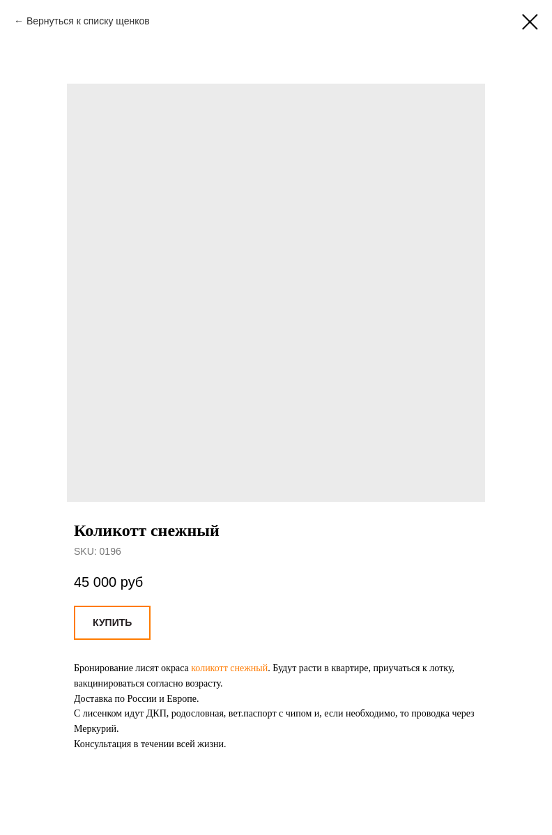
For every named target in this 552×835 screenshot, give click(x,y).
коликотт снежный (229, 668)
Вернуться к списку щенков (88, 20)
